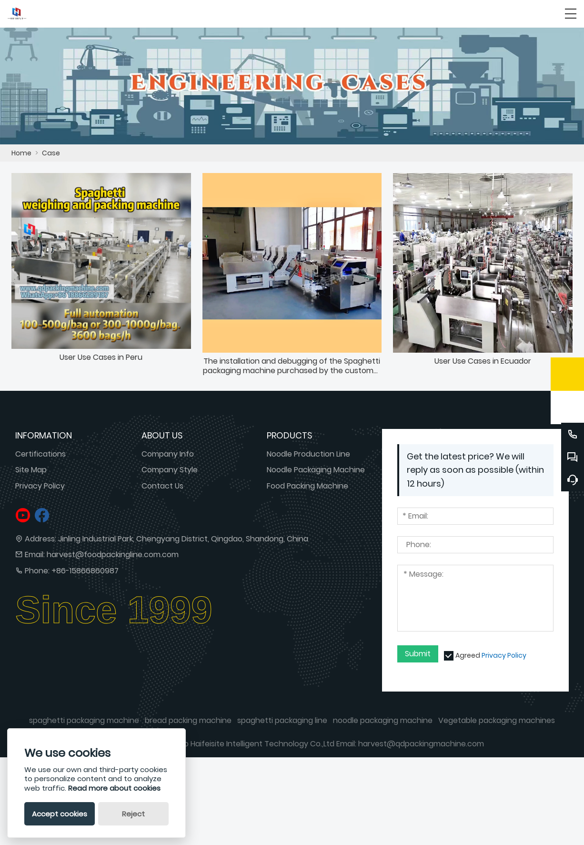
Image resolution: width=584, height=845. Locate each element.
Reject (133, 814)
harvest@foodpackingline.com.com (113, 554)
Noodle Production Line (308, 453)
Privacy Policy (40, 485)
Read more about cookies (114, 788)
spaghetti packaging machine (84, 720)
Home (21, 153)
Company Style (169, 469)
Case (51, 153)
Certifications (40, 453)
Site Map (31, 469)
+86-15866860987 (85, 570)
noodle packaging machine (383, 720)
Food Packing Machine (307, 485)
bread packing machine (188, 720)
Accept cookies (59, 814)
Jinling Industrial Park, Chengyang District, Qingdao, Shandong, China (183, 538)
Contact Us (162, 485)
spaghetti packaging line (282, 720)
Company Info (167, 453)
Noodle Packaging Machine (316, 469)
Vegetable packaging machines (496, 720)
